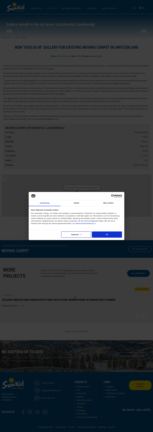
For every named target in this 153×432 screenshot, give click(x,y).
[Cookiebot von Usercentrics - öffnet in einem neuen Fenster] (112, 196)
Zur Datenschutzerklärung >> (84, 223)
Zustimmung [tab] (45, 203)
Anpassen (76, 234)
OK (107, 234)
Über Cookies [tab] (108, 203)
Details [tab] (76, 203)
